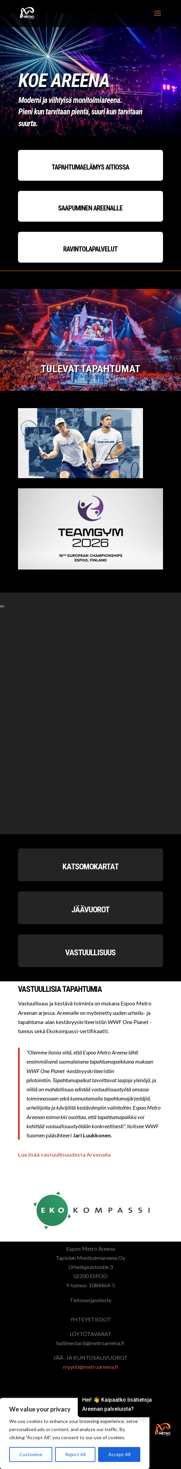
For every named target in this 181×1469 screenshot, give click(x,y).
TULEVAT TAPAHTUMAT (90, 369)
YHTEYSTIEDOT (90, 1319)
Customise (30, 1454)
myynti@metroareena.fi (90, 1366)
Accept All (119, 1454)
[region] (74, 1433)
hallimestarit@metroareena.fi (90, 1343)
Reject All (75, 1454)
